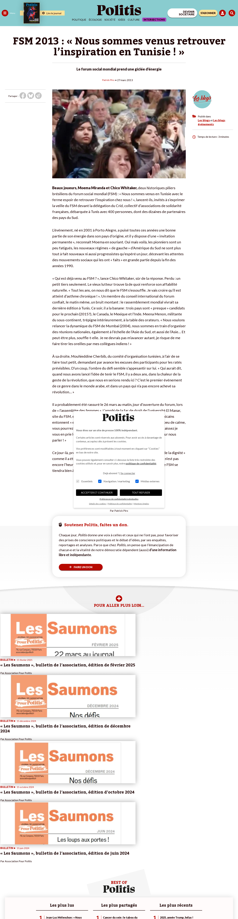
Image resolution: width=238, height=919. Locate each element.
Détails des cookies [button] (97, 503)
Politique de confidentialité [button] (120, 503)
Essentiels (84, 481)
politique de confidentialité (141, 463)
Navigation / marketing (114, 481)
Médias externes (147, 481)
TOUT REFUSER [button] (141, 492)
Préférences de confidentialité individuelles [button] (119, 499)
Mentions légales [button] (141, 503)
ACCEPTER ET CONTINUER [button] (97, 492)
